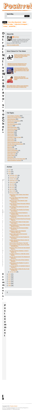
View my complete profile (13, 45)
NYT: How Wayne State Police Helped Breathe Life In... (19, 198)
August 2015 (13, 182)
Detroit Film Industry (12, 129)
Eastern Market (11, 155)
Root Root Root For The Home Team (16, 158)
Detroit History (10, 135)
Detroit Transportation (12, 150)
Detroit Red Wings (11, 152)
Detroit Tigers (10, 139)
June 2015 (12, 186)
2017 (9, 169)
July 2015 (12, 184)
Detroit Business (11, 119)
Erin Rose (16, 37)
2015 (9, 173)
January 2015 (13, 272)
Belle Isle (9, 147)
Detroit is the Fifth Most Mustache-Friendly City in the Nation (21, 78)
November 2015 (13, 177)
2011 (9, 280)
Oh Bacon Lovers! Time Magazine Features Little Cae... (18, 231)
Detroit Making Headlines (13, 116)
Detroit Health (10, 145)
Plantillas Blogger (6, 409)
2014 (9, 274)
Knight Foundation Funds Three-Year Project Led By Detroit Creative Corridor (22, 56)
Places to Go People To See (14, 117)
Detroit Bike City (11, 153)
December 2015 (13, 175)
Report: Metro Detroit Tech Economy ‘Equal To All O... (18, 234)
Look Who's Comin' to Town (14, 137)
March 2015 (12, 191)
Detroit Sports (10, 140)
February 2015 (13, 192)
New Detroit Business (12, 124)
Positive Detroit (13, 406)
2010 (9, 281)
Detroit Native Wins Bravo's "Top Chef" (19, 243)
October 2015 (13, 179)
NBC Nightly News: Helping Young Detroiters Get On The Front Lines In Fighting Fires (17, 86)
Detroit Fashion (11, 149)
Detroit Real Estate (12, 127)
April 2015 (12, 189)
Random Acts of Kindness (13, 120)
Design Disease (11, 407)
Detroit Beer (10, 157)
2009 (9, 283)
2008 (9, 285)
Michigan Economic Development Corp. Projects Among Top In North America (17, 64)
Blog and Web (16, 409)
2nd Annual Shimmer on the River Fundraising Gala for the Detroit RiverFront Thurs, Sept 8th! (21, 69)
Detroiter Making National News (15, 144)
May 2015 (12, 187)
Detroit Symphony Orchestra (14, 160)
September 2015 (14, 180)
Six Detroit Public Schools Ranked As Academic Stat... (19, 213)
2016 (9, 171)
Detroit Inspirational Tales (13, 142)
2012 (9, 278)
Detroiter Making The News (2, 252)
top (2, 397)
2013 (9, 276)
